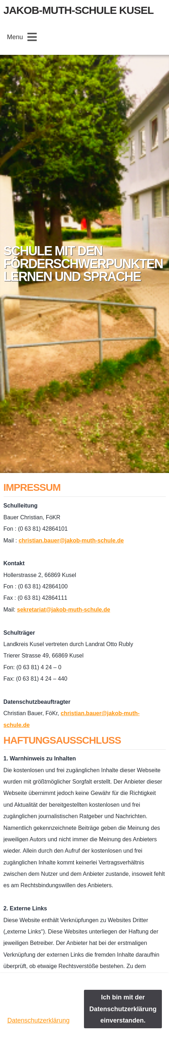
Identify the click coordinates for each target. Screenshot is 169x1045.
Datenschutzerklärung (38, 1020)
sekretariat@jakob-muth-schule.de (63, 610)
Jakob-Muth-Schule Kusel (79, 10)
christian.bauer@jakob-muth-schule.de (71, 540)
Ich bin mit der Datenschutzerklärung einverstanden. (123, 1009)
